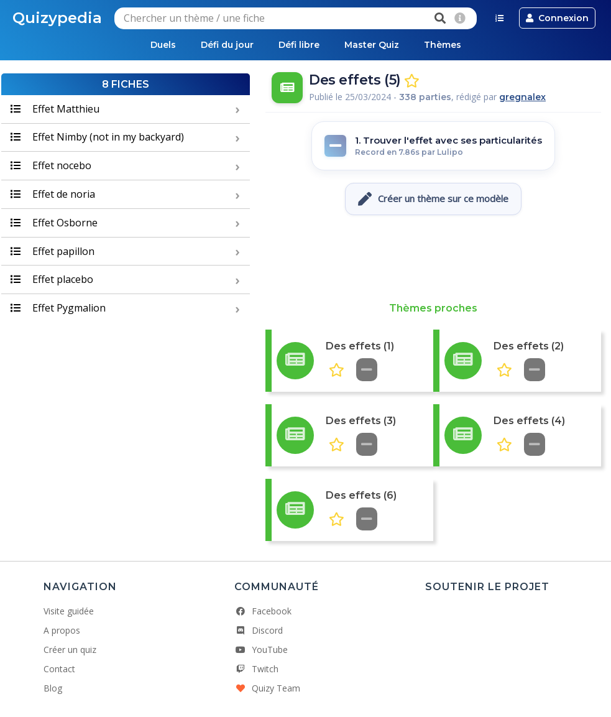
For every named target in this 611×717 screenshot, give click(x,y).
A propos (62, 630)
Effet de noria (53, 194)
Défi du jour (227, 44)
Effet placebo (52, 279)
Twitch (256, 669)
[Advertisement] (433, 259)
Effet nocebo (51, 165)
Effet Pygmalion (58, 308)
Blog (53, 688)
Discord (258, 630)
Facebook (263, 611)
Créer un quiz (70, 649)
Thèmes (442, 44)
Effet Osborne (54, 222)
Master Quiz (371, 44)
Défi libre (298, 44)
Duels (163, 44)
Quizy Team (267, 688)
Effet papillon (52, 251)
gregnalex (522, 97)
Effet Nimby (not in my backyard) (97, 137)
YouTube (261, 649)
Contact (59, 669)
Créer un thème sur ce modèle (433, 199)
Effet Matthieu (55, 109)
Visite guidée (69, 611)
